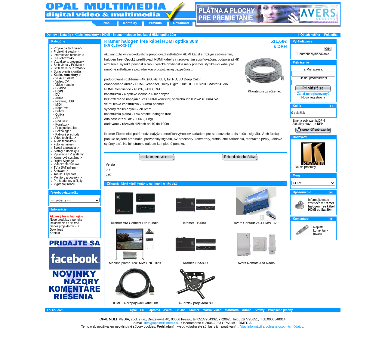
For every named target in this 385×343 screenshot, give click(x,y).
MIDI (57, 104)
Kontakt (55, 233)
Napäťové (61, 108)
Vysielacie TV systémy (67, 154)
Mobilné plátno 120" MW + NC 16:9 (135, 263)
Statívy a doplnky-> (65, 151)
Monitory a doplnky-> (66, 177)
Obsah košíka (310, 34)
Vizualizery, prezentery (67, 61)
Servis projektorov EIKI (65, 226)
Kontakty (130, 23)
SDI (56, 118)
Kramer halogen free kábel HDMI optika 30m (144, 34)
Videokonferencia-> (65, 164)
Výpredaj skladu (63, 184)
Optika (58, 114)
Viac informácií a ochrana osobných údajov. (272, 326)
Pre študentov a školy (66, 180)
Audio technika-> (63, 141)
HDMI (106, 34)
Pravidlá (155, 23)
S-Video (59, 88)
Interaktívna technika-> (67, 55)
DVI (56, 94)
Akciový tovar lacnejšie (66, 216)
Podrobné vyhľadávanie (313, 54)
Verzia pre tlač (110, 169)
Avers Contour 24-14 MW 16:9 (256, 223)
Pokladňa (330, 34)
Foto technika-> (62, 144)
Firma (105, 23)
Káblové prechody (66, 134)
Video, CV (61, 81)
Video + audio (63, 84)
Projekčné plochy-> (65, 51)
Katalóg (65, 34)
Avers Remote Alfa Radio (256, 263)
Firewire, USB (63, 101)
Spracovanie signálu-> (67, 71)
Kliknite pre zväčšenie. (264, 89)
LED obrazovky (62, 58)
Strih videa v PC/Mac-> (68, 65)
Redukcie (60, 121)
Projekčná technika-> (66, 48)
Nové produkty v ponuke (66, 219)
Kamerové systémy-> (66, 157)
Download (181, 23)
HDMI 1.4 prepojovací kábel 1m (135, 303)
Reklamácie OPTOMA (64, 223)
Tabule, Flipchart (63, 174)
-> (65, 74)
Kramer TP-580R (195, 263)
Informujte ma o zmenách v (321, 204)
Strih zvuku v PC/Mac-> (68, 68)
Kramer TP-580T (195, 223)
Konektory (61, 124)
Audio (58, 98)
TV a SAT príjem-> (64, 167)
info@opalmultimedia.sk (162, 323)
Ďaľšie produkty (305, 167)
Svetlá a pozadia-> (65, 147)
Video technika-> (63, 137)
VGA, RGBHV (63, 78)
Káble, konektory (87, 34)
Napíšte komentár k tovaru (320, 230)
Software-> (59, 171)
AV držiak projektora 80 (195, 303)
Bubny (58, 111)
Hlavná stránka (106, 10)
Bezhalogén (62, 131)
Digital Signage (62, 161)
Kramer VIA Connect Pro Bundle (135, 223)
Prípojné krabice (65, 127)
